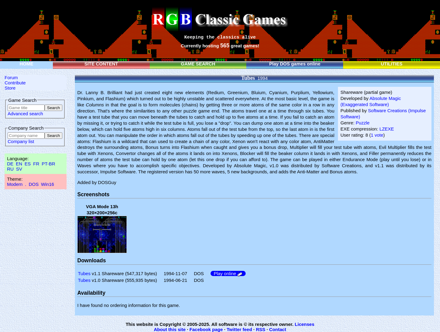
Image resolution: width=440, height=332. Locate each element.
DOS (34, 184)
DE (10, 163)
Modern (15, 184)
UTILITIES (391, 63)
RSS (260, 329)
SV (19, 169)
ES (28, 163)
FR (36, 163)
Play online (228, 273)
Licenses (304, 324)
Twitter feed (239, 329)
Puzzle (362, 122)
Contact (277, 329)
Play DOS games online (295, 63)
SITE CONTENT (101, 63)
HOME (26, 63)
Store (10, 87)
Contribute (15, 82)
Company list (21, 141)
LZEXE (387, 128)
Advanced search (25, 113)
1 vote (377, 135)
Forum (11, 77)
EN (19, 163)
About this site (169, 329)
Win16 (47, 184)
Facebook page (206, 329)
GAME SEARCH (198, 63)
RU (10, 169)
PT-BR (48, 163)
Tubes (84, 273)
